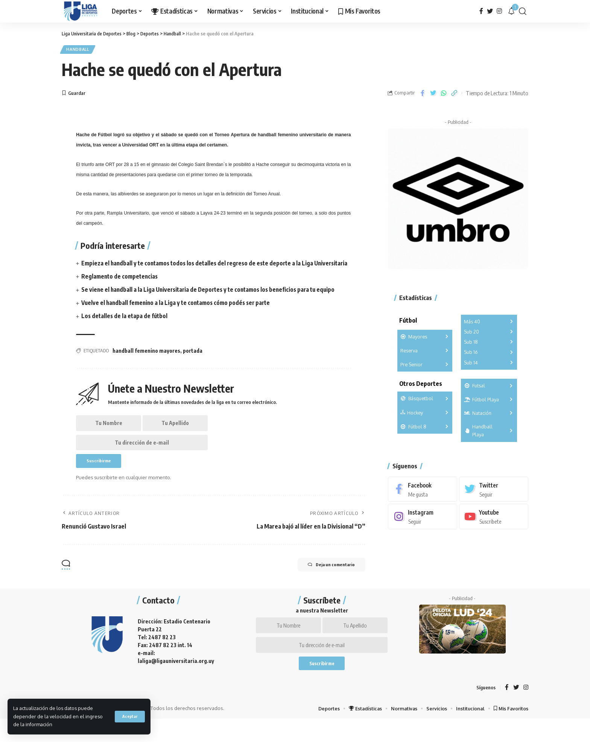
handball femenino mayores (146, 361)
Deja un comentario (325, 582)
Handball (80, 50)
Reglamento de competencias (120, 287)
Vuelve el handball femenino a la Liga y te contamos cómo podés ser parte (179, 313)
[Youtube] (493, 513)
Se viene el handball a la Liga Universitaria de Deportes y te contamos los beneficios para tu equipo (212, 300)
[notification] (511, 11)
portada (192, 361)
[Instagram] (499, 11)
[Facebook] (481, 11)
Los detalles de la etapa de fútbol (125, 326)
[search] (522, 11)
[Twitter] (490, 11)
